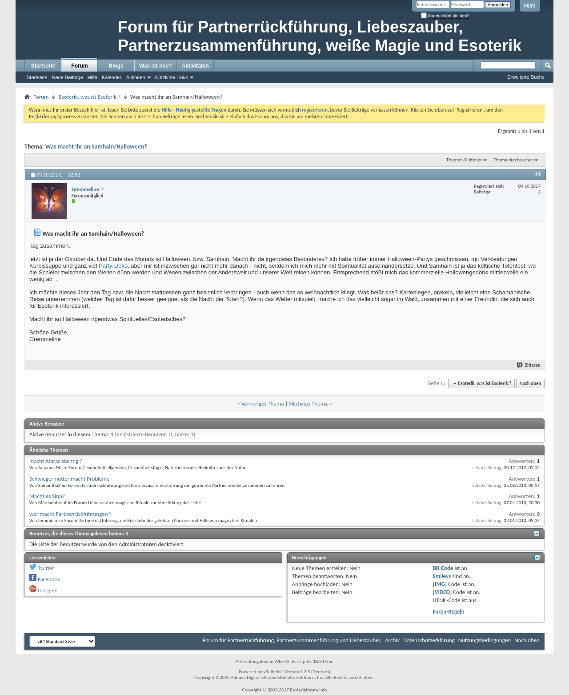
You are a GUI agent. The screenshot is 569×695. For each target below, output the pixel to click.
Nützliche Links (171, 77)
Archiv (392, 640)
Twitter (46, 568)
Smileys (442, 576)
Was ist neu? (155, 66)
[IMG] (440, 584)
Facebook (49, 579)
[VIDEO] (442, 592)
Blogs (115, 66)
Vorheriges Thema (262, 403)
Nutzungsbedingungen (484, 640)
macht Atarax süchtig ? (55, 461)
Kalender (111, 77)
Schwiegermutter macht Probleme (69, 478)
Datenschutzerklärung (429, 640)
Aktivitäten (195, 66)
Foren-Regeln (449, 611)
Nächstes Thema (308, 403)
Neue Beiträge (67, 77)
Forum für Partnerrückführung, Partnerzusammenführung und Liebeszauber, (292, 640)
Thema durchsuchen (513, 160)
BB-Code (443, 568)
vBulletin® (273, 672)
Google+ (47, 590)
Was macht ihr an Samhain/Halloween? (96, 146)
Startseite (43, 66)
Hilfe (530, 6)
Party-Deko (113, 265)
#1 (538, 174)
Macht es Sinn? (47, 496)
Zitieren (529, 365)
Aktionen (135, 77)
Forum (79, 66)
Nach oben (530, 383)
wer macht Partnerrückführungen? (70, 513)
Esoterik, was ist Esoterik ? (89, 96)
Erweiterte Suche (526, 77)
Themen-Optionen (464, 160)
